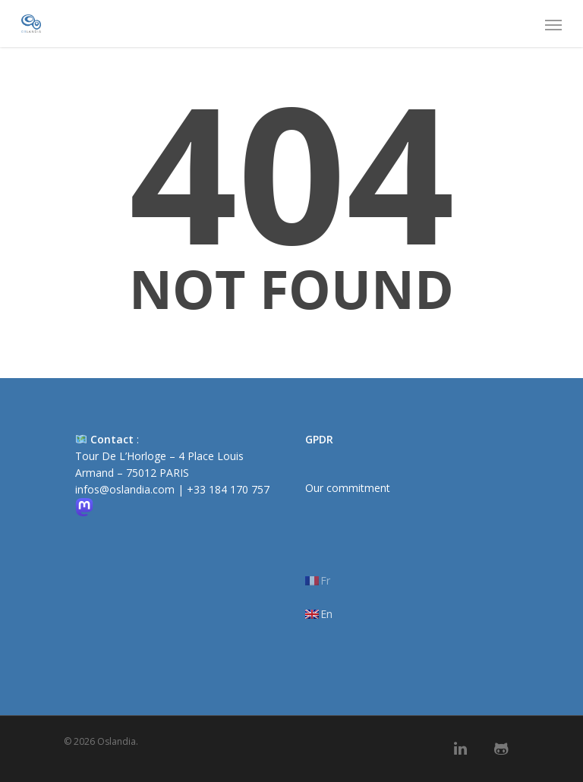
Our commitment (347, 488)
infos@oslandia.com (125, 489)
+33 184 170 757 (228, 489)
